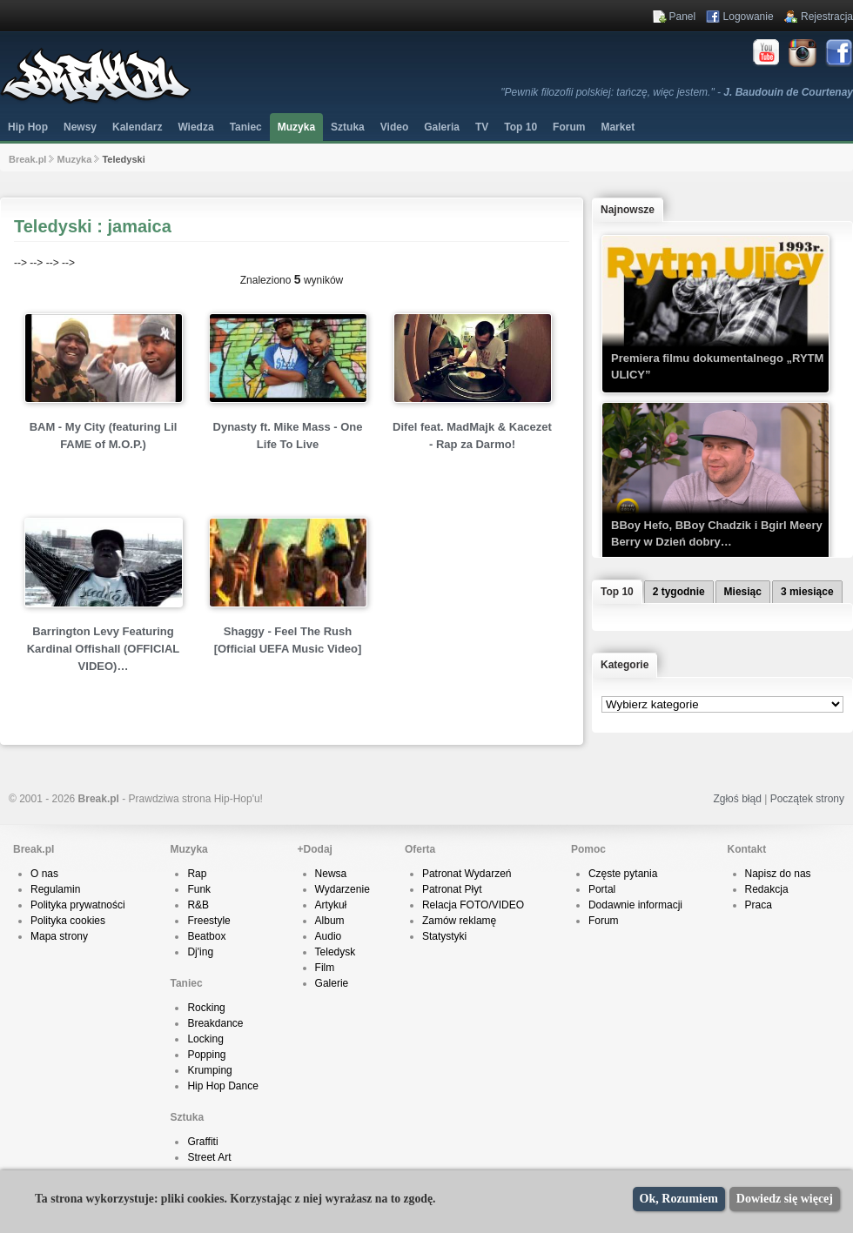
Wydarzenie (342, 889)
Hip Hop (28, 127)
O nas (44, 874)
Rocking (206, 1008)
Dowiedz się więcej (784, 1198)
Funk (199, 889)
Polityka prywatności (77, 905)
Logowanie (748, 16)
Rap (196, 874)
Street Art (209, 1157)
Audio (328, 936)
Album (330, 921)
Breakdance (215, 1023)
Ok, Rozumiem (679, 1198)
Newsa (331, 874)
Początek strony (807, 799)
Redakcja (767, 889)
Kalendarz (137, 127)
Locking (205, 1039)
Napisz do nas (778, 874)
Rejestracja (827, 16)
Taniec (246, 127)
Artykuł (331, 905)
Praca (758, 905)
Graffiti (202, 1142)
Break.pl (27, 159)
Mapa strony (59, 936)
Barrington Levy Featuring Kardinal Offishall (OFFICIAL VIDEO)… (103, 649)
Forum (603, 921)
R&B (198, 905)
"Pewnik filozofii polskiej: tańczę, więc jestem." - (676, 92)
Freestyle (208, 921)
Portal (601, 889)
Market (618, 127)
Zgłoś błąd (737, 799)
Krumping (209, 1070)
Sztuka (348, 127)
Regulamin (55, 889)
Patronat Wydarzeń (467, 874)
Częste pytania (622, 874)
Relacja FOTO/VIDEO (473, 905)
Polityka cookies (67, 921)
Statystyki (444, 936)
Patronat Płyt (452, 889)
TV (481, 127)
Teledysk (335, 952)
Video (394, 127)
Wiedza (195, 127)
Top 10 (520, 127)
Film (325, 968)
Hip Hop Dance (222, 1086)
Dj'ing (200, 952)
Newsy (80, 127)
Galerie (332, 983)
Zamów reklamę (459, 921)
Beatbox (206, 936)
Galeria (442, 127)
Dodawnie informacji (635, 905)
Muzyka (296, 127)
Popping (206, 1055)
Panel (682, 16)
